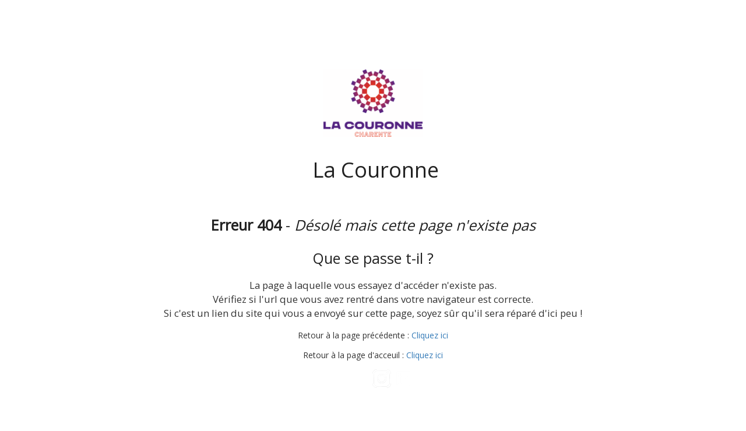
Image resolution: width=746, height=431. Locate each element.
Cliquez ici (429, 335)
